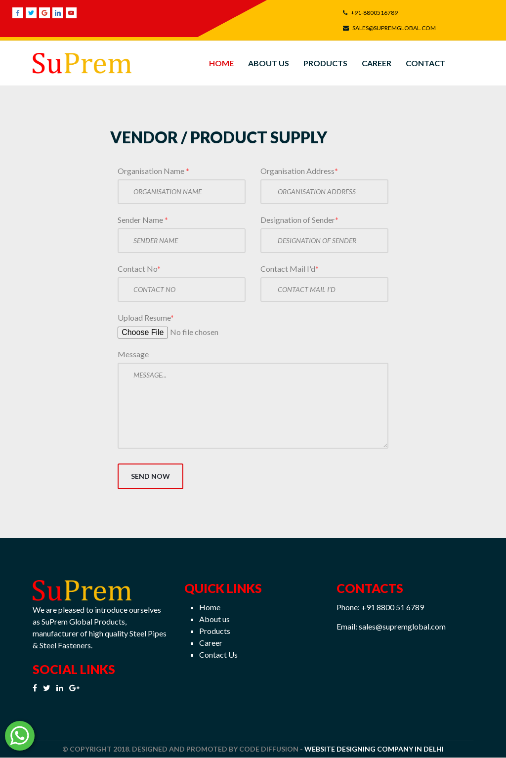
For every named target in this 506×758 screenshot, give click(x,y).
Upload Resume (146, 317)
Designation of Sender (299, 219)
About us (214, 619)
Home (221, 63)
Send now (150, 476)
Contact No (139, 268)
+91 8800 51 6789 (392, 607)
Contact (425, 63)
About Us (268, 63)
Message (133, 354)
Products (325, 63)
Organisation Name (153, 170)
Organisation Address (299, 170)
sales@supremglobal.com (402, 626)
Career (376, 63)
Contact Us (218, 654)
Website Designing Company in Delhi (374, 749)
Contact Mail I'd (289, 268)
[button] (20, 737)
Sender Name (143, 219)
